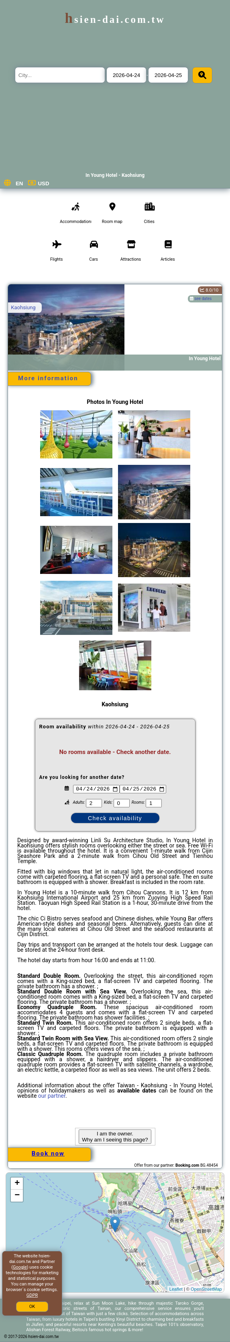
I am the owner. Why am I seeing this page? (115, 1137)
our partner (51, 1096)
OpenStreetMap (206, 1289)
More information (48, 378)
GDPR (32, 1295)
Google (20, 1267)
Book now (48, 1153)
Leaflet (176, 1289)
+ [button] (17, 1184)
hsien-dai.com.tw (115, 19)
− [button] (17, 1196)
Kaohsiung (23, 307)
